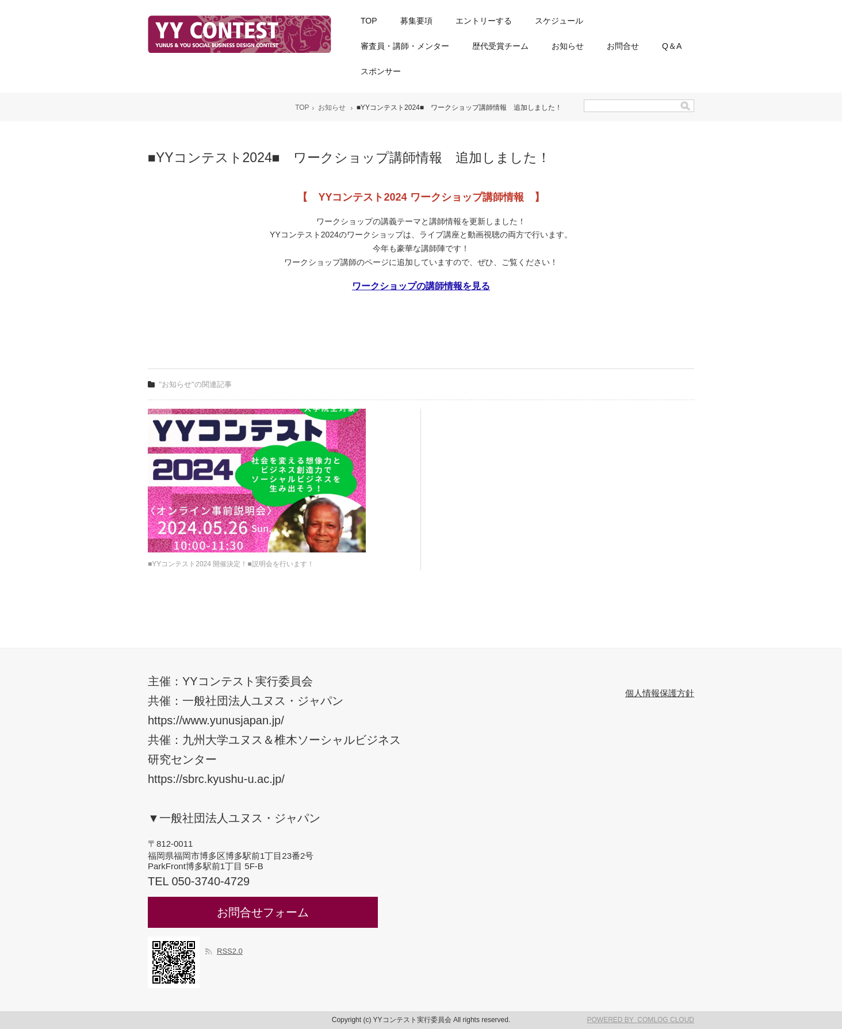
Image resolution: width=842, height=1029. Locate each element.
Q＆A (672, 46)
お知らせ (568, 46)
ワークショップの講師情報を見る (421, 286)
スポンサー (381, 71)
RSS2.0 (230, 951)
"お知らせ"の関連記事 (195, 384)
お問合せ (623, 46)
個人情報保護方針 (659, 693)
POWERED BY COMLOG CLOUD (640, 1020)
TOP (369, 20)
